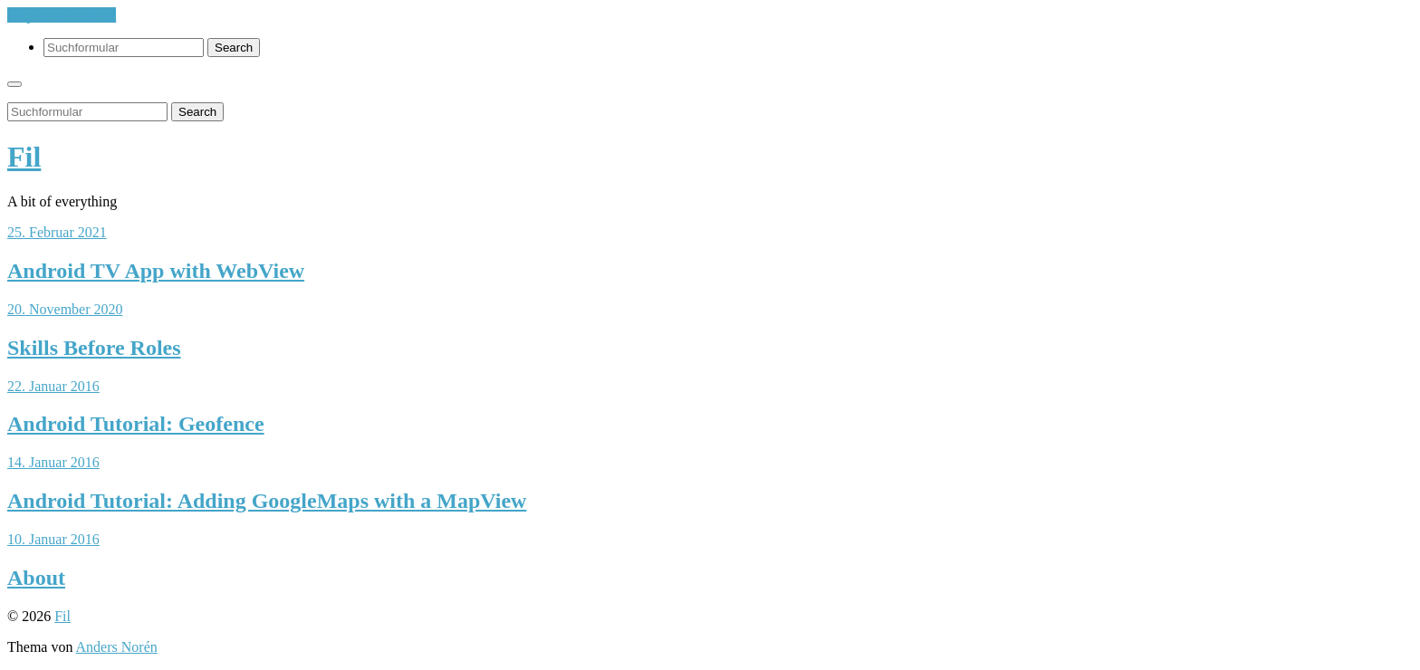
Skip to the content (61, 15)
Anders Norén (117, 647)
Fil (24, 156)
